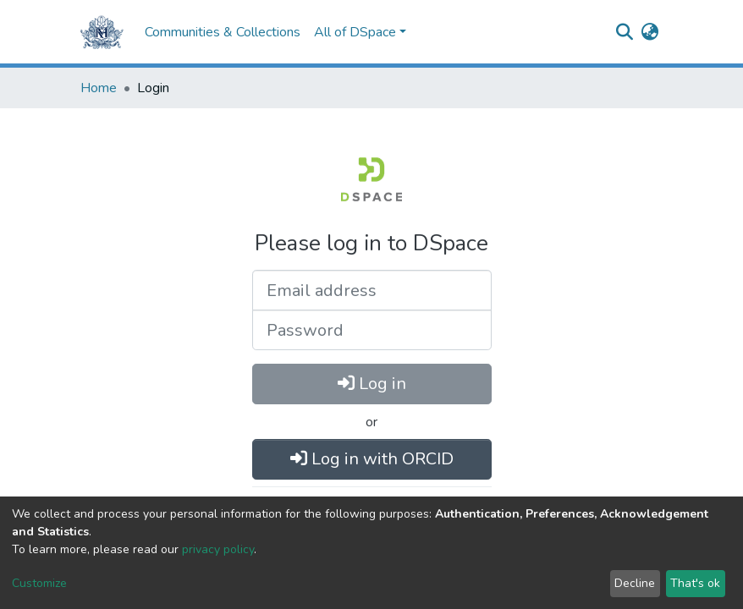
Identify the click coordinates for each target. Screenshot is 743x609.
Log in (372, 383)
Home (98, 88)
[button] (649, 32)
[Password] (372, 330)
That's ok (695, 583)
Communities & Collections (222, 32)
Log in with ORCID (372, 458)
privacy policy (218, 549)
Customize (39, 583)
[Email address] (372, 290)
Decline (634, 583)
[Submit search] (624, 32)
